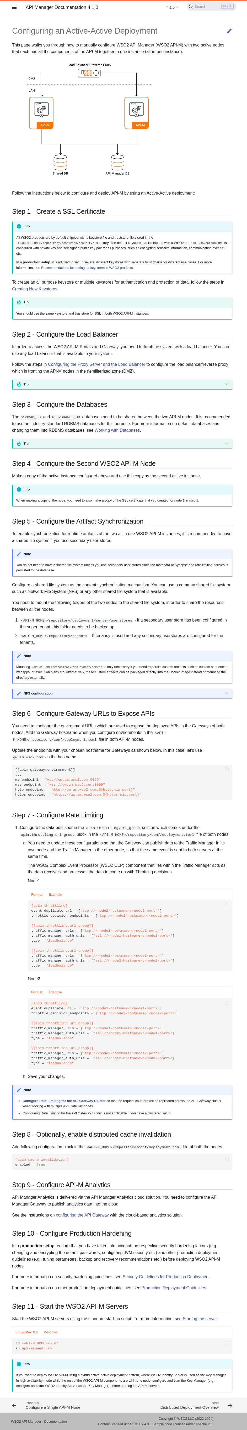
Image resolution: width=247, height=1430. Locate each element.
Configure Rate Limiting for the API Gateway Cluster (64, 1101)
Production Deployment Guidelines (174, 1288)
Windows (51, 1332)
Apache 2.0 (204, 1424)
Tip (26, 384)
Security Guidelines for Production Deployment (166, 1277)
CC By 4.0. (141, 1424)
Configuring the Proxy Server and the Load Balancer (96, 364)
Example (55, 894)
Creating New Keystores (34, 289)
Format (36, 894)
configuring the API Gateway (82, 1215)
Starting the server (200, 1319)
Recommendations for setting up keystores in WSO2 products (87, 268)
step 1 (193, 500)
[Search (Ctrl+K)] (212, 6)
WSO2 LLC (185, 1419)
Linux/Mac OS (26, 1332)
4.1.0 (171, 7)
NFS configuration (38, 693)
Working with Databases (117, 430)
